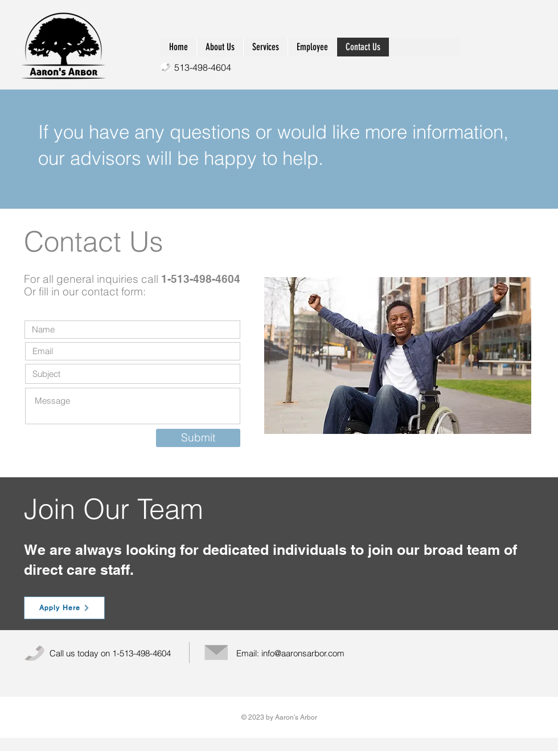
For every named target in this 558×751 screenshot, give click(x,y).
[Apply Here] (64, 607)
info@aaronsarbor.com (302, 653)
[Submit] (198, 438)
